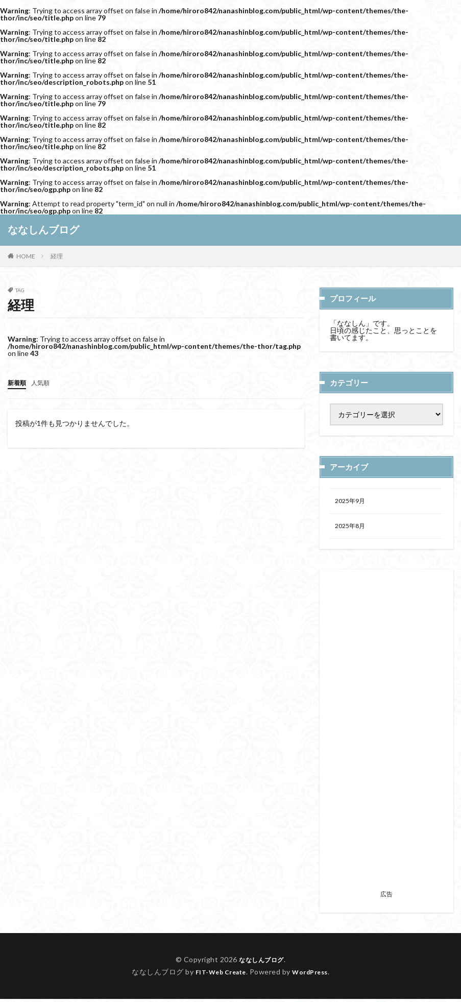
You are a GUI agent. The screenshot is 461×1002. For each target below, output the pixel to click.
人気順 (45, 382)
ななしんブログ (43, 230)
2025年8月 (352, 528)
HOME (25, 256)
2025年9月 (352, 501)
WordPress (314, 974)
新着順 (18, 382)
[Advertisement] (386, 736)
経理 (57, 256)
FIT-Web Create (217, 974)
